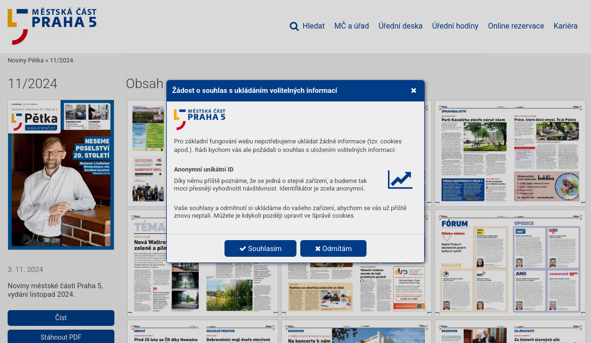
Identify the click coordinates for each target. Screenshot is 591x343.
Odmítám (333, 248)
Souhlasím (260, 248)
